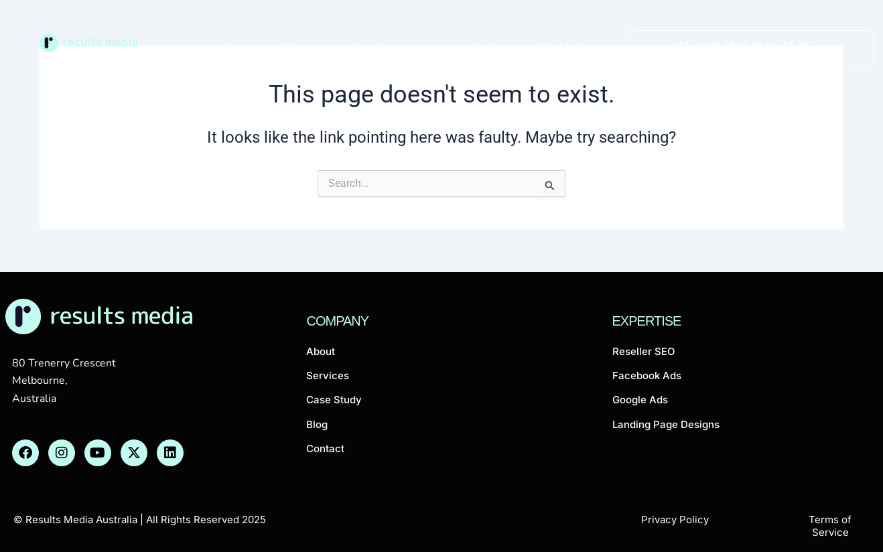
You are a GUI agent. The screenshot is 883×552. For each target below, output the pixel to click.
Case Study (470, 46)
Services (373, 46)
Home (228, 46)
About (291, 46)
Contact (559, 46)
